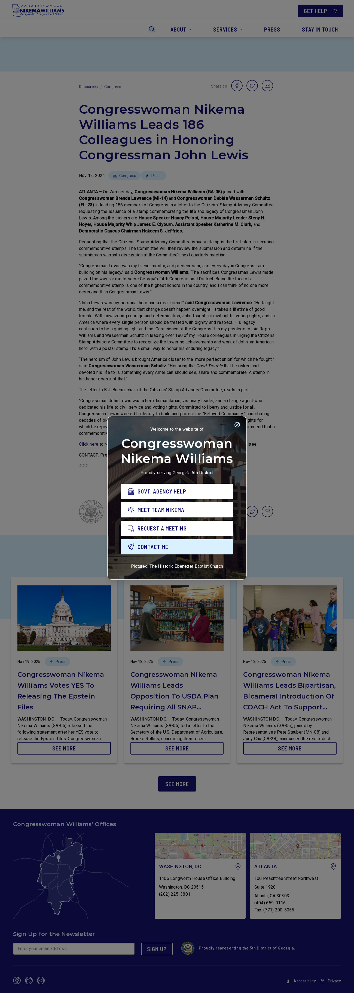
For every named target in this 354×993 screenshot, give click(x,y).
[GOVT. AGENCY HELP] (177, 492)
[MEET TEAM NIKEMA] (177, 510)
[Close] (237, 425)
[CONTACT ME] (177, 547)
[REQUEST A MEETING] (177, 529)
